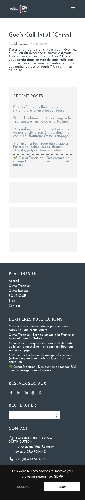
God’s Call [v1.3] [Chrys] (40, 35)
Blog (12, 301)
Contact (14, 306)
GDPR (58, 476)
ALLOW (61, 486)
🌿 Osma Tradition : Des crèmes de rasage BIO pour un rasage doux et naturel (41, 162)
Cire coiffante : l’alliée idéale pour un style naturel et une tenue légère (42, 109)
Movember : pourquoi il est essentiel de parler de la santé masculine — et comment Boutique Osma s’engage (42, 133)
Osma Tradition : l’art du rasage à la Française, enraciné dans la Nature (42, 120)
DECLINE (23, 486)
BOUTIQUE (17, 296)
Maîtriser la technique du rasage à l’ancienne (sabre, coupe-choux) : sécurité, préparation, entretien (40, 147)
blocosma (21, 44)
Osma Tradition (20, 286)
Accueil (14, 281)
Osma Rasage (19, 291)
